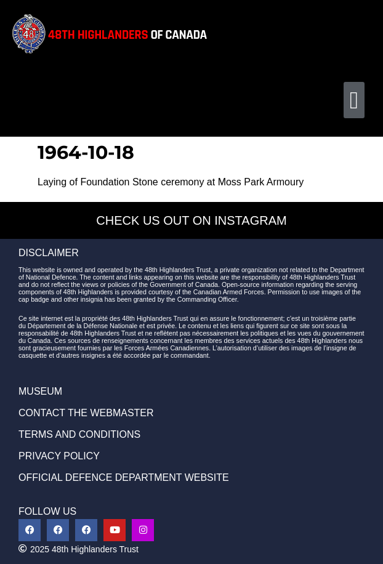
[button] (354, 100)
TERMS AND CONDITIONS (79, 434)
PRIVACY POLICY (59, 456)
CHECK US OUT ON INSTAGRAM (191, 220)
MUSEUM (40, 391)
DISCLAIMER (48, 253)
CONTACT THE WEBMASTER (86, 413)
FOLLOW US (47, 511)
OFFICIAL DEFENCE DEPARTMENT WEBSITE (123, 477)
